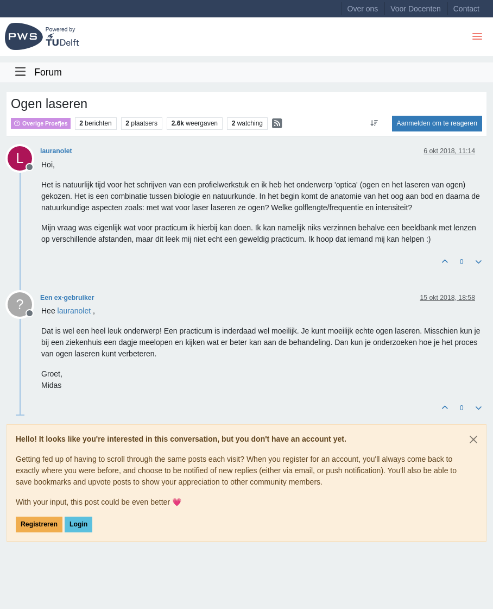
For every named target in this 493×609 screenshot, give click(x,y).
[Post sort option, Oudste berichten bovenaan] (374, 123)
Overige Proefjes (41, 123)
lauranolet (56, 151)
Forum (48, 72)
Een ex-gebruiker (67, 298)
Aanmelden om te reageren (437, 123)
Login (78, 524)
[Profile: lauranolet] (74, 310)
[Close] (473, 439)
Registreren (39, 524)
